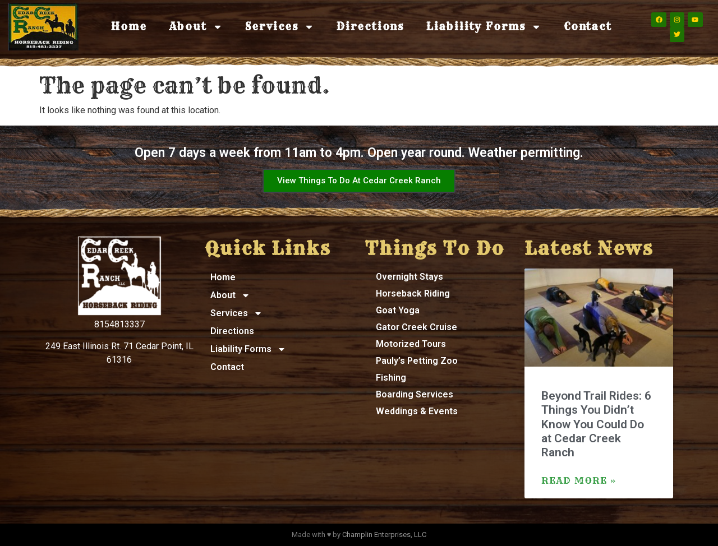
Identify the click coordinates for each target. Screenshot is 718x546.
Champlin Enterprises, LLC (384, 534)
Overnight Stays (409, 276)
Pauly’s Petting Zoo (417, 360)
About (196, 27)
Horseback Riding (413, 293)
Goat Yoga (398, 310)
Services (279, 27)
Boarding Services (414, 394)
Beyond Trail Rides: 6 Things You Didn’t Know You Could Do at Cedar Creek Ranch (596, 424)
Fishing (391, 377)
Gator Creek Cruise (416, 327)
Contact (588, 26)
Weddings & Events (417, 411)
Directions (370, 26)
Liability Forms (483, 27)
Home (128, 26)
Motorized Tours (411, 344)
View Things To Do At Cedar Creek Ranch (359, 180)
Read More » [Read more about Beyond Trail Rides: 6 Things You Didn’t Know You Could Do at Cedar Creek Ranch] (578, 480)
